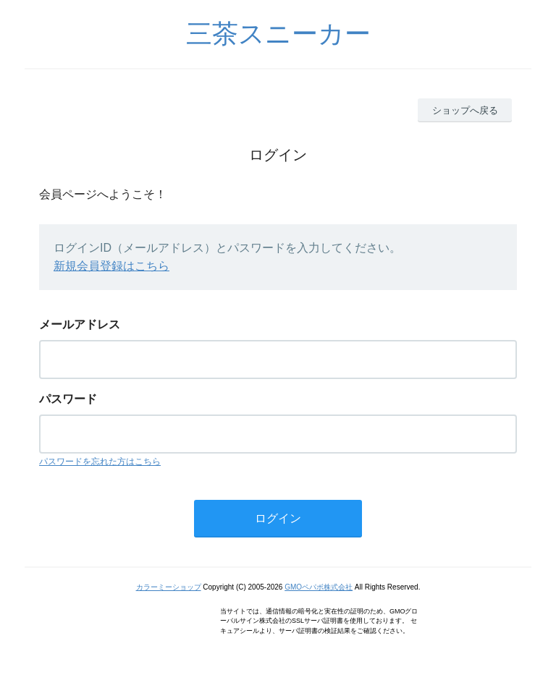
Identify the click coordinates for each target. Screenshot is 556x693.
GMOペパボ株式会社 (319, 587)
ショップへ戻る (465, 110)
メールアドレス (79, 324)
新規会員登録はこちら (111, 266)
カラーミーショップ (168, 587)
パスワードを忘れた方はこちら (100, 461)
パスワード (68, 399)
